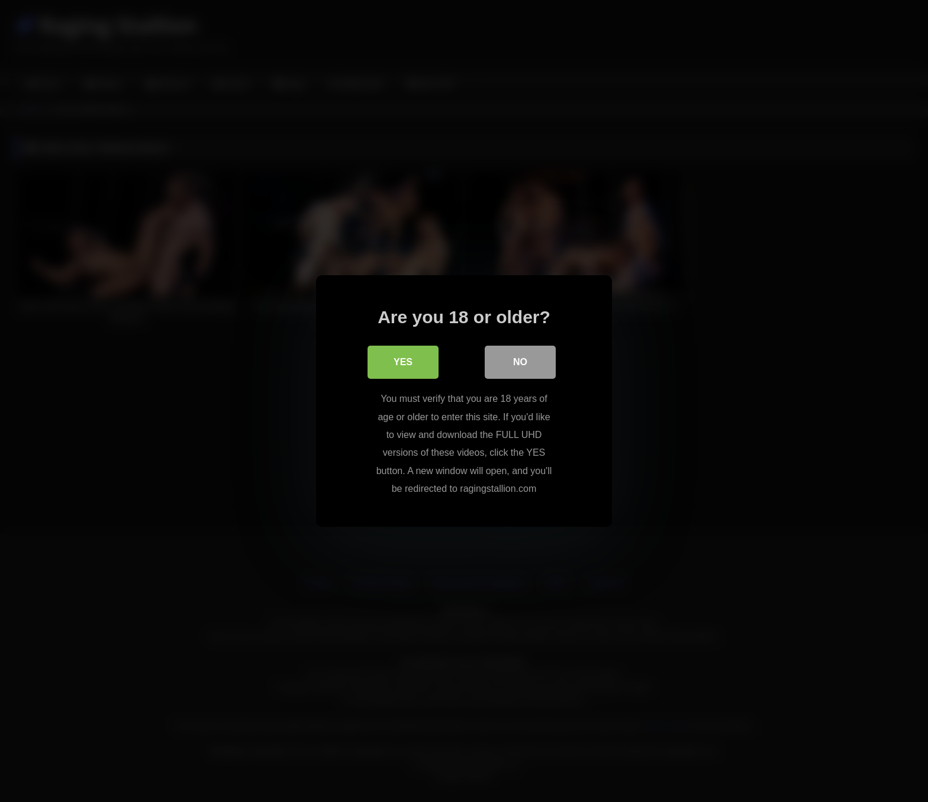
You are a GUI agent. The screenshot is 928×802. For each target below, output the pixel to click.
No (520, 362)
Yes (403, 362)
